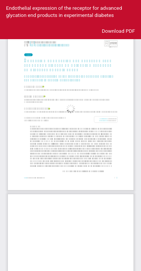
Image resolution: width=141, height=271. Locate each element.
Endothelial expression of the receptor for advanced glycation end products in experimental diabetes (64, 11)
